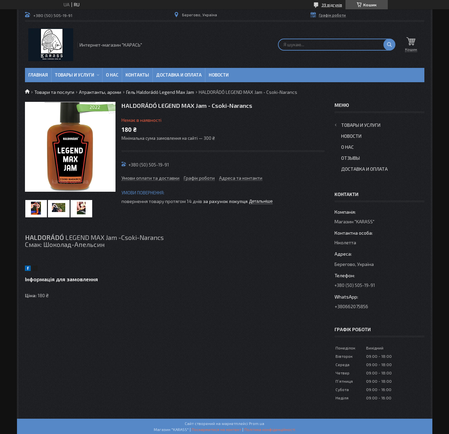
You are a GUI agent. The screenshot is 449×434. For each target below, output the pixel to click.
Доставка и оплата (179, 75)
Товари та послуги (54, 92)
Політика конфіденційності (269, 429)
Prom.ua (256, 423)
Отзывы (350, 158)
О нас (112, 75)
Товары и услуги (74, 75)
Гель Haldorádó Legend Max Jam (160, 92)
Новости (219, 75)
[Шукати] (389, 45)
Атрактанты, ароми (100, 92)
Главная (38, 75)
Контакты (137, 75)
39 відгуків (332, 4)
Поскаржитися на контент (216, 429)
